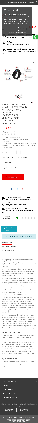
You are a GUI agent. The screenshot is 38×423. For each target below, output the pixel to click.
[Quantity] (10, 152)
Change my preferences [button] (17, 33)
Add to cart (13, 177)
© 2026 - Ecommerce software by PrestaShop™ (19, 417)
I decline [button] (17, 30)
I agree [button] (17, 28)
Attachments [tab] (8, 251)
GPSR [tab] (4, 255)
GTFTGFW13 (12, 124)
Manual (4, 328)
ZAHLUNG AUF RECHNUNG (20, 158)
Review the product (9, 229)
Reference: (5, 124)
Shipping (6, 158)
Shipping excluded (9, 132)
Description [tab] (7, 243)
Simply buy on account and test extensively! (18, 3)
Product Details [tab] (9, 247)
